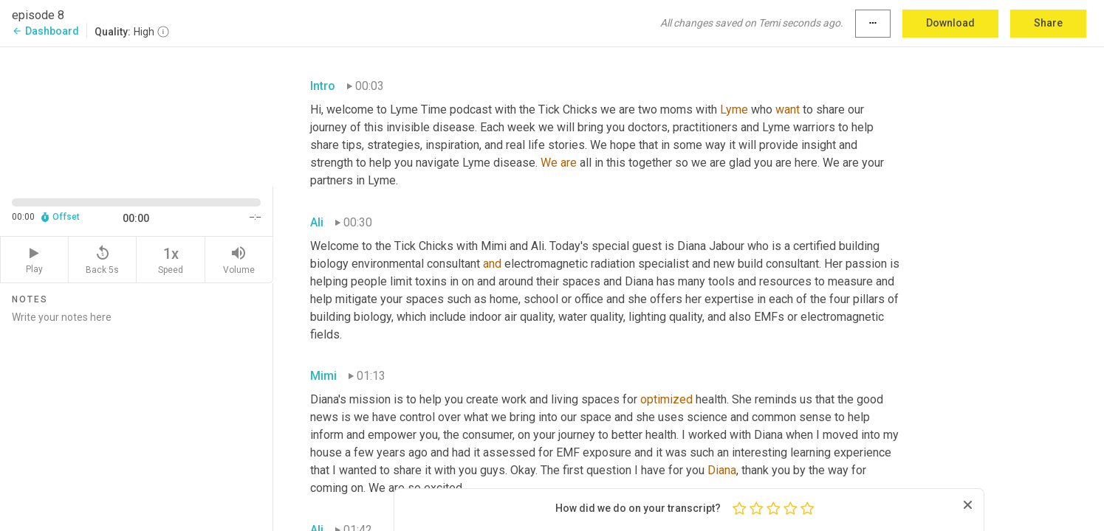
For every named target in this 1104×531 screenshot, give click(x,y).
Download (950, 23)
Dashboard (45, 31)
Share (1048, 23)
